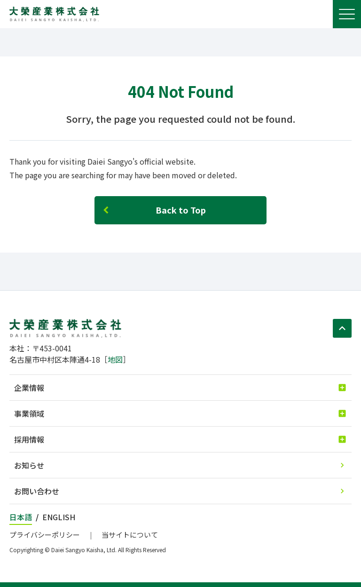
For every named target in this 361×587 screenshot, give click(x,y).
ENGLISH (58, 517)
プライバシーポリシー (44, 534)
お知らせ (29, 465)
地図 (115, 359)
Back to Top (181, 210)
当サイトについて (130, 534)
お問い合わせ (36, 491)
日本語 (20, 517)
